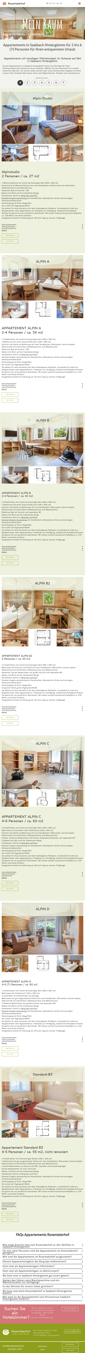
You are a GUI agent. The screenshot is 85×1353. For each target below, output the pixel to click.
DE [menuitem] (47, 3)
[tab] (20, 83)
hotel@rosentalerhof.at (13, 1345)
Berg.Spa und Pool (29, 195)
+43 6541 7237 (15, 1349)
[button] (42, 224)
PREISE (4, 230)
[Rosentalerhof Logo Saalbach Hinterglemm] (16, 1330)
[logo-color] (14, 3)
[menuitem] (47, 3)
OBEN (42, 1349)
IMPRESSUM (42, 1346)
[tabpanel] (42, 659)
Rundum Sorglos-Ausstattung (14, 198)
